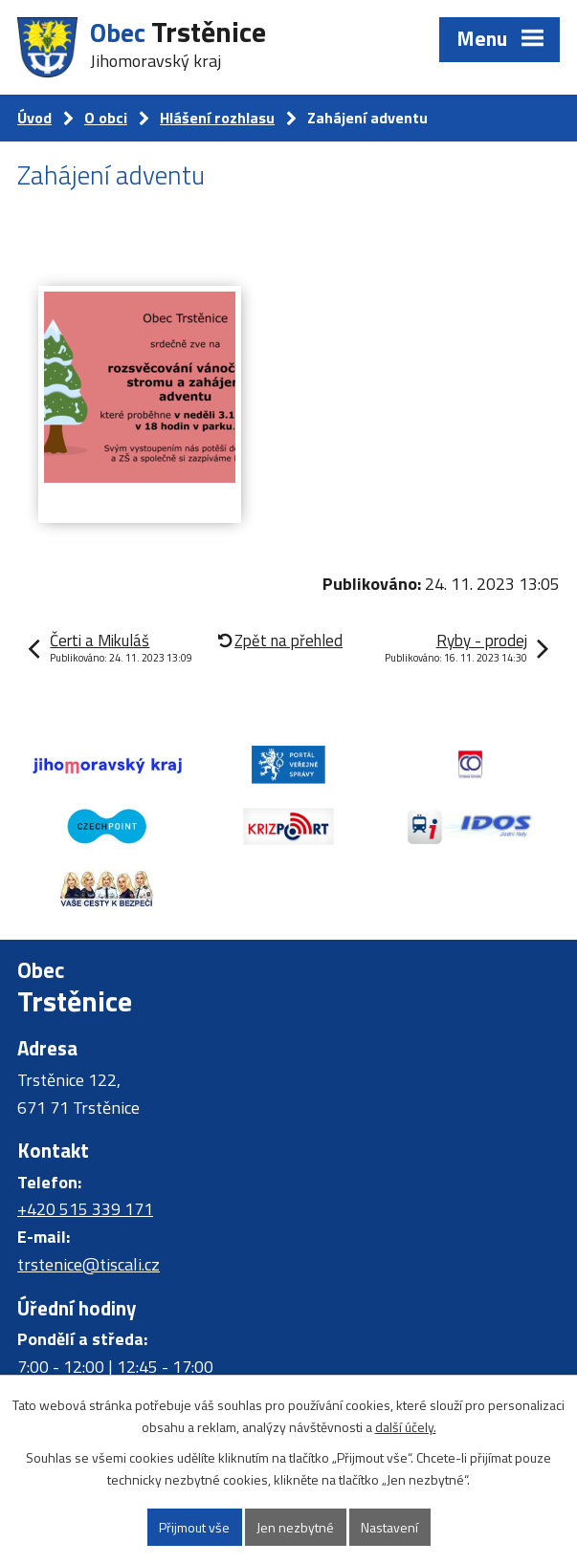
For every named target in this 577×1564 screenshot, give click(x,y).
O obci (105, 117)
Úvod (34, 117)
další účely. (405, 1427)
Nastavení (389, 1527)
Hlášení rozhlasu (217, 117)
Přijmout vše (194, 1527)
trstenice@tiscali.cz (88, 1264)
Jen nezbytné (295, 1527)
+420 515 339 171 (85, 1209)
